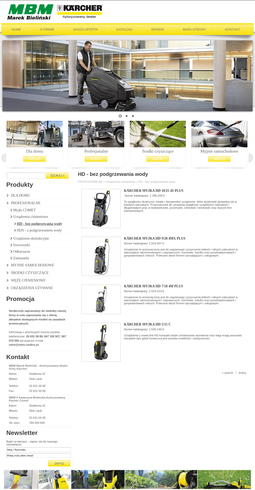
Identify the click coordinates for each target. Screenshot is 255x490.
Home (16, 29)
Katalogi (125, 29)
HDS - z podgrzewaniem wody (39, 230)
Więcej (34, 158)
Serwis (157, 29)
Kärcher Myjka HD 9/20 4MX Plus (154, 238)
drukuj (242, 372)
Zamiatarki (21, 257)
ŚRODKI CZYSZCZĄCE (30, 272)
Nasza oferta (85, 29)
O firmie (47, 29)
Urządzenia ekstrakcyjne (31, 238)
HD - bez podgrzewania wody (39, 223)
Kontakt (232, 29)
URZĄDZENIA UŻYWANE (32, 287)
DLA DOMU (20, 195)
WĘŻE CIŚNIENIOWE (28, 280)
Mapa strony (194, 29)
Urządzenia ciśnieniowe (30, 216)
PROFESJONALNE (25, 202)
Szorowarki (21, 244)
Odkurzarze (21, 251)
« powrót (227, 372)
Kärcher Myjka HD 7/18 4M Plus (153, 286)
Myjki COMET (24, 209)
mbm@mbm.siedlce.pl (24, 344)
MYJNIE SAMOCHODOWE (32, 265)
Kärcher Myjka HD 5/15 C (147, 324)
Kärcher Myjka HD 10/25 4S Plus (153, 190)
